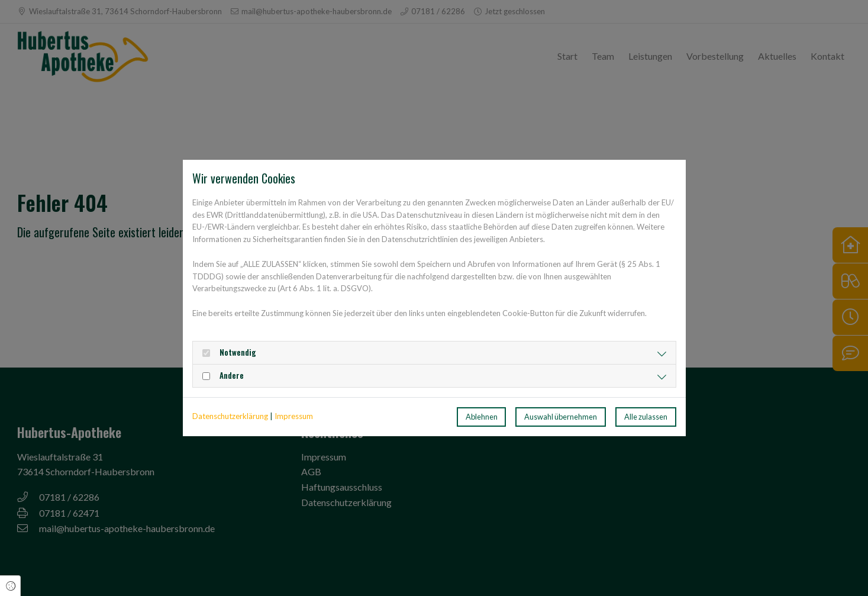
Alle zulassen (645, 416)
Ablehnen (482, 416)
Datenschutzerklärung (230, 416)
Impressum (294, 416)
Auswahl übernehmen (560, 416)
